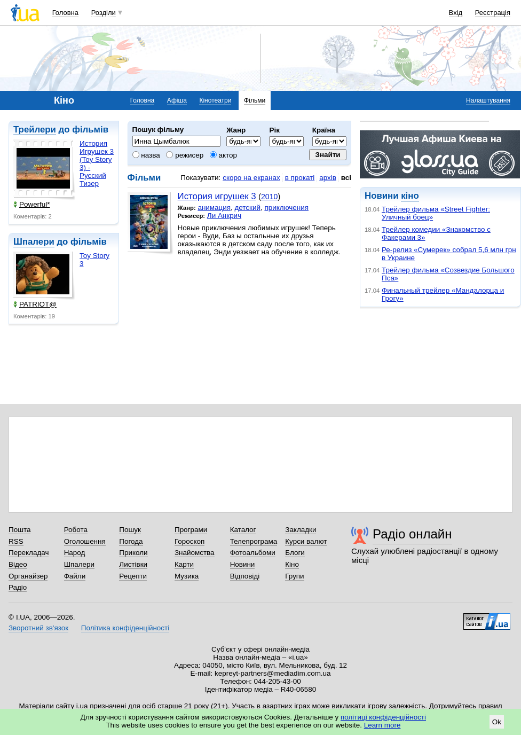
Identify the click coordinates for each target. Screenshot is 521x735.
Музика (187, 576)
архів (327, 178)
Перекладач (29, 553)
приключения (286, 208)
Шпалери (33, 242)
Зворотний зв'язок (38, 628)
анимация (214, 208)
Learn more (382, 725)
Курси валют (306, 541)
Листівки (133, 564)
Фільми (254, 100)
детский (247, 208)
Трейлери (34, 129)
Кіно (292, 564)
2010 (269, 196)
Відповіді (245, 576)
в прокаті (300, 178)
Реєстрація (492, 13)
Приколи (133, 553)
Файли (75, 576)
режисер (184, 155)
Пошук (130, 530)
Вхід (456, 13)
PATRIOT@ (35, 304)
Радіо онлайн (412, 534)
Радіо (18, 587)
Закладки (300, 530)
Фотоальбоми (252, 553)
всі (346, 178)
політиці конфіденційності (383, 717)
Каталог (243, 530)
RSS (16, 541)
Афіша (177, 100)
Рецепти (133, 576)
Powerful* (31, 204)
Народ (74, 553)
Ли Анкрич (224, 216)
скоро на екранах (251, 178)
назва (146, 155)
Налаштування (488, 100)
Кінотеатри (215, 100)
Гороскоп (189, 541)
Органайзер (28, 576)
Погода (131, 541)
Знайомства (195, 553)
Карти (184, 564)
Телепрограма (254, 541)
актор (223, 155)
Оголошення (85, 541)
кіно (410, 196)
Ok (496, 722)
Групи (294, 576)
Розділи (103, 13)
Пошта (19, 530)
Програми (191, 530)
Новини (242, 564)
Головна (65, 13)
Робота (76, 530)
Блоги (295, 553)
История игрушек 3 (217, 196)
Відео (18, 564)
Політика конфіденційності (125, 628)
